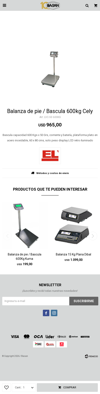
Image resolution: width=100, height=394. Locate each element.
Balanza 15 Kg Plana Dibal (73, 254)
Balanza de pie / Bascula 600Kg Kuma (24, 256)
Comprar (69, 387)
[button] (93, 236)
